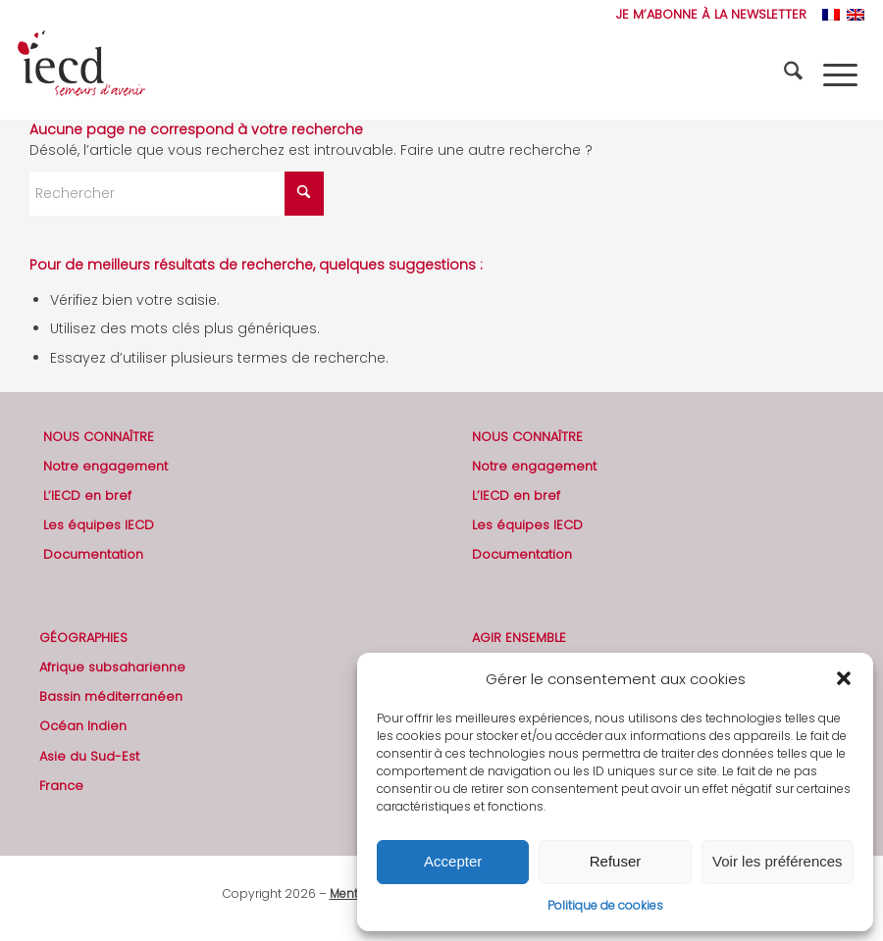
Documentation (93, 554)
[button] (844, 678)
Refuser (616, 861)
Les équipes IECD (98, 525)
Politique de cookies (605, 905)
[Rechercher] (795, 74)
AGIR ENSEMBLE (519, 637)
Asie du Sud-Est (89, 756)
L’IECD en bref (87, 495)
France (61, 785)
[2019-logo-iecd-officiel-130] (81, 74)
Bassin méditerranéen (110, 696)
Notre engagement (105, 466)
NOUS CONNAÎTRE (98, 436)
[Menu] (840, 74)
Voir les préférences (777, 861)
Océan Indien (83, 726)
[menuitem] (706, 15)
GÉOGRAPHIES (83, 637)
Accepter (453, 861)
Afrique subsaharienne (112, 667)
